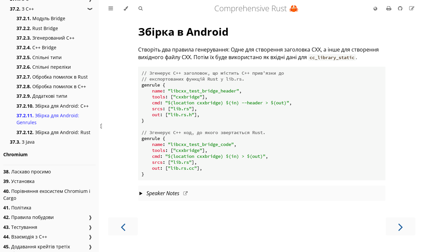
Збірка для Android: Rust (53, 132)
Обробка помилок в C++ (51, 86)
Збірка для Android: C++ (52, 106)
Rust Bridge (37, 28)
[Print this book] (389, 8)
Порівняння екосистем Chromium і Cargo (46, 194)
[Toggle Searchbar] (140, 8)
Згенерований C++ (45, 38)
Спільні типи (39, 57)
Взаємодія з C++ (25, 237)
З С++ (22, 9)
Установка (19, 181)
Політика (17, 207)
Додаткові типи (41, 96)
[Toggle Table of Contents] (110, 8)
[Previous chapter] (123, 226)
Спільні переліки (43, 67)
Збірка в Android (183, 31)
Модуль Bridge (40, 18)
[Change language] (375, 9)
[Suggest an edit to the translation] (412, 8)
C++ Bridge (36, 47)
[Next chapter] (400, 226)
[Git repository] (401, 8)
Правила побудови (28, 217)
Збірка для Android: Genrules (47, 119)
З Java (22, 142)
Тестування (20, 227)
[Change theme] (125, 8)
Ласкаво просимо (27, 171)
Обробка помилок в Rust (52, 77)
